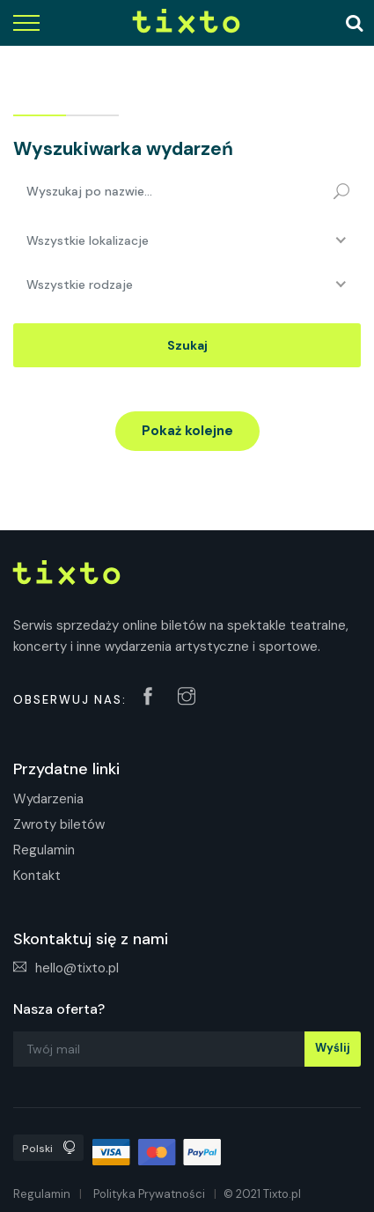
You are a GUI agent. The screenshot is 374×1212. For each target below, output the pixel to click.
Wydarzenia (48, 799)
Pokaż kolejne (187, 431)
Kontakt (37, 875)
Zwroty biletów (59, 824)
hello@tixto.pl (66, 968)
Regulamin (44, 850)
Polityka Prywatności (149, 1193)
